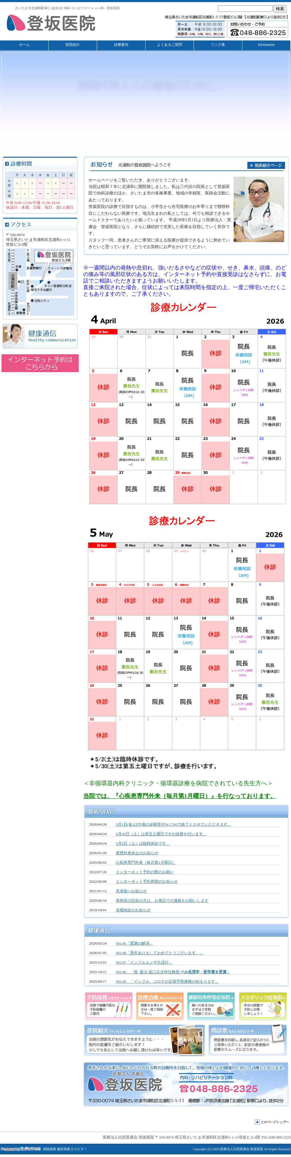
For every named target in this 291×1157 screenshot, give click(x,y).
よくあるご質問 (169, 45)
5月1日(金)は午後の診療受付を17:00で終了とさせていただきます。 (173, 824)
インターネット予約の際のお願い (145, 872)
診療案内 (121, 45)
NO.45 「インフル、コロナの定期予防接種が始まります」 (167, 981)
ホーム (24, 45)
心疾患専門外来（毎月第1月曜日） (146, 862)
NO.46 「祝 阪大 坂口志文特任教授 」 (173, 972)
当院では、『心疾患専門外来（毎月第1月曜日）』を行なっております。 (179, 796)
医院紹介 (73, 45)
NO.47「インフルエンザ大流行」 (144, 962)
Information (266, 45)
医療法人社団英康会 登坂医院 (241, 1149)
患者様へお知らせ (131, 891)
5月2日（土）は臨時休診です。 (143, 843)
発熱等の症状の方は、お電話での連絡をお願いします (162, 900)
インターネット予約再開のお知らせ (147, 881)
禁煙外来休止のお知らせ (137, 853)
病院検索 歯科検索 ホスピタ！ (65, 1149)
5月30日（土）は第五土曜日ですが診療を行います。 (161, 834)
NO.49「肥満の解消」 (134, 943)
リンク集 (218, 45)
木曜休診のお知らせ (133, 910)
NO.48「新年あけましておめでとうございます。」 (159, 953)
